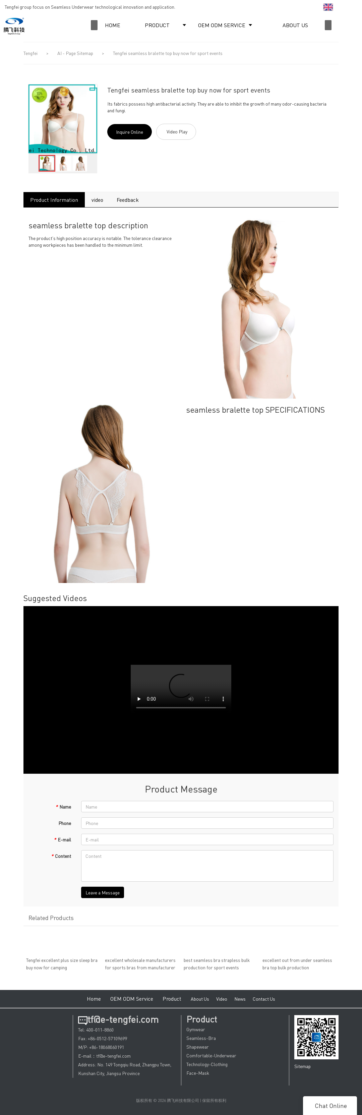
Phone (64, 823)
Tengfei (30, 53)
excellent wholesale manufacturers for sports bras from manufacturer (140, 966)
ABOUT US (295, 24)
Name (63, 807)
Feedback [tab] (128, 199)
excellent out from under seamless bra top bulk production (297, 966)
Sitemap (302, 1066)
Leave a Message (102, 892)
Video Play (177, 131)
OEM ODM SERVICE (221, 24)
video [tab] (97, 199)
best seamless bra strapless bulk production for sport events (217, 966)
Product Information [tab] (54, 199)
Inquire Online (129, 132)
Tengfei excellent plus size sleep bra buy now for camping (62, 966)
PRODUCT (157, 24)
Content (61, 856)
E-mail (62, 839)
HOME (112, 24)
